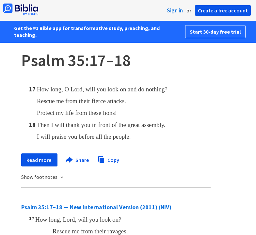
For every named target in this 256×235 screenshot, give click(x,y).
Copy (108, 159)
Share (77, 160)
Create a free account (223, 10)
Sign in (175, 10)
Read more (39, 160)
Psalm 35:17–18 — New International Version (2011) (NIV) (96, 207)
